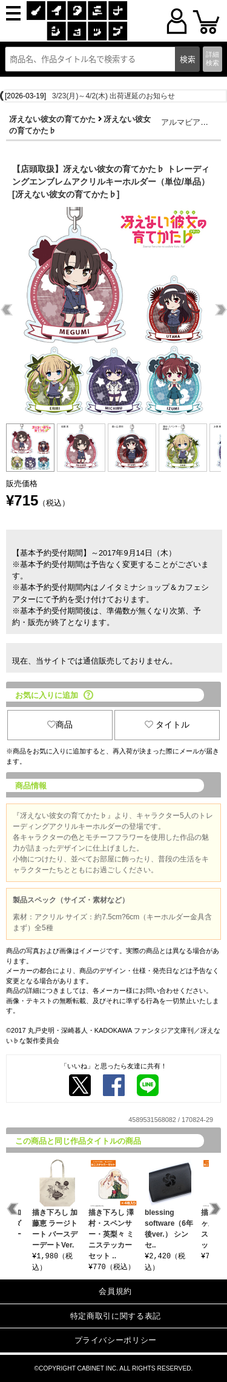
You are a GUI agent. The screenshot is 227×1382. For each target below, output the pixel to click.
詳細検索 (212, 58)
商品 (60, 724)
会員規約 (115, 1291)
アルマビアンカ (188, 122)
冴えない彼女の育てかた (52, 119)
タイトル (167, 724)
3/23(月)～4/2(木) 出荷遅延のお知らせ (113, 96)
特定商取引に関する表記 (115, 1315)
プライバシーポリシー (115, 1340)
